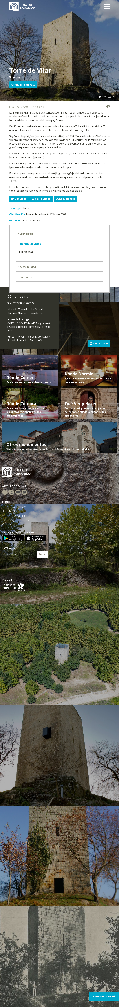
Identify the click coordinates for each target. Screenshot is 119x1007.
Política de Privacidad (14, 515)
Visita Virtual (41, 198)
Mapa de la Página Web (15, 507)
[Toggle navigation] (107, 6)
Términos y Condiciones (15, 520)
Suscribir (42, 554)
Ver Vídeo (19, 198)
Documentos (65, 198)
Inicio (11, 106)
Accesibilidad (27, 267)
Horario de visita (30, 244)
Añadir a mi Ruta (23, 84)
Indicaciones (99, 343)
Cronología (26, 233)
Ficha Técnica (9, 511)
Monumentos (23, 106)
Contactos (25, 277)
